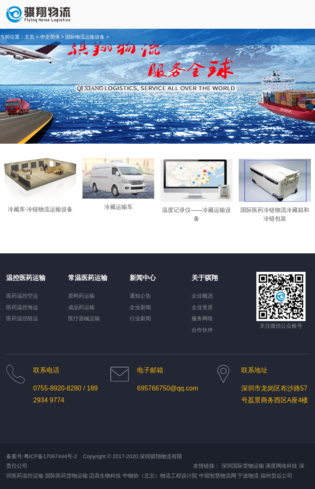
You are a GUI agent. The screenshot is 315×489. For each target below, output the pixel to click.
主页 (29, 37)
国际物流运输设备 (85, 37)
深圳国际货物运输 (242, 466)
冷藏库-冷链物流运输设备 (40, 213)
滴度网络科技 (281, 466)
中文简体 (50, 37)
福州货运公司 (276, 476)
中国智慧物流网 (217, 476)
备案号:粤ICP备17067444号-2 (41, 456)
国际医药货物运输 (66, 476)
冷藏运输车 (118, 210)
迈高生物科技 (105, 476)
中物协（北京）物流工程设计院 (160, 476)
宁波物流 (248, 476)
